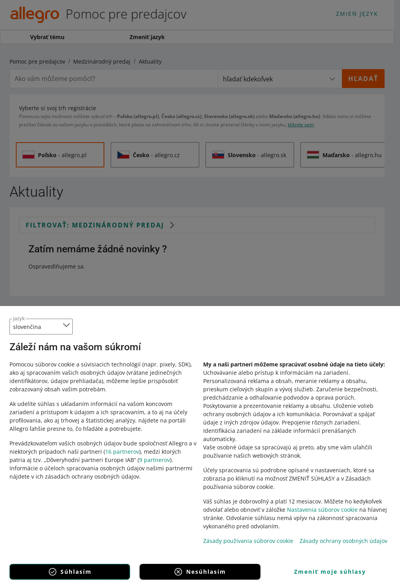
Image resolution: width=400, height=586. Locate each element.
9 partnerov (154, 460)
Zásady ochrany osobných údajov (343, 541)
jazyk (19, 318)
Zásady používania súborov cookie (248, 541)
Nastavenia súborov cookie (322, 509)
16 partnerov (122, 451)
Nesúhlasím (200, 572)
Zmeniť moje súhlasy (330, 571)
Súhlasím (70, 572)
